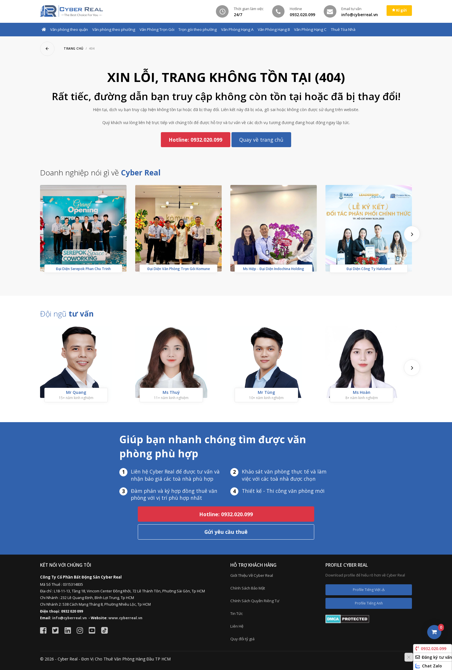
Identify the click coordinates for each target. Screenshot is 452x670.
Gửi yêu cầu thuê (226, 531)
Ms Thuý (171, 392)
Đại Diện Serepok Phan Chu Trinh (83, 268)
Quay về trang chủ (261, 139)
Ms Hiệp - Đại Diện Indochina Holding (273, 268)
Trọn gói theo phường (197, 29)
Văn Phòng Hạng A (237, 29)
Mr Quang (76, 392)
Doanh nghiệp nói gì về (100, 172)
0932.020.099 (430, 648)
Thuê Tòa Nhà (343, 29)
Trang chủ (74, 48)
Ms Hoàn (361, 392)
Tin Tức (236, 613)
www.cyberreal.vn (125, 617)
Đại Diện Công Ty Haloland (368, 268)
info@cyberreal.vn (69, 617)
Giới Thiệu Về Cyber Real (251, 575)
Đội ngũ (67, 313)
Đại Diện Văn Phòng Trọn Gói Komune (178, 268)
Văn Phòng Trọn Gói (157, 29)
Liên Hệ (236, 626)
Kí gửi (399, 10)
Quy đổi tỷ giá (242, 638)
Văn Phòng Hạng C (310, 29)
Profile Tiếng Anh (369, 603)
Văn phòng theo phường (113, 29)
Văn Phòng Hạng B (274, 29)
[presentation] (412, 234)
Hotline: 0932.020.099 (195, 139)
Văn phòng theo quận (69, 29)
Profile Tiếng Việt (369, 589)
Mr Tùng (266, 392)
